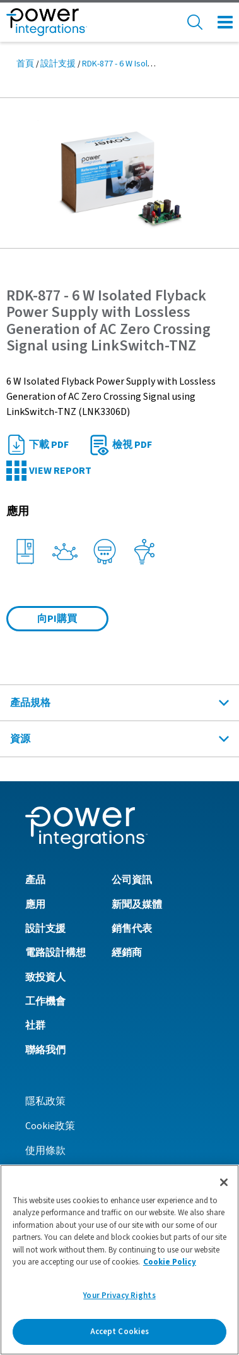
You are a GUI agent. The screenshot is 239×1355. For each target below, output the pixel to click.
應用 (35, 905)
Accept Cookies (119, 1336)
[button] (119, 173)
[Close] (224, 1187)
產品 (35, 880)
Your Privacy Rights (119, 1300)
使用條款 (45, 1151)
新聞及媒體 (137, 905)
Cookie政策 (50, 1126)
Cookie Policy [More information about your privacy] (169, 1266)
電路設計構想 (55, 953)
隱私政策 (45, 1101)
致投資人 (45, 977)
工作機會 (45, 1001)
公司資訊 (132, 880)
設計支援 (58, 64)
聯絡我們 (45, 1050)
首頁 (25, 64)
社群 (35, 1025)
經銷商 (127, 953)
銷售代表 (132, 929)
